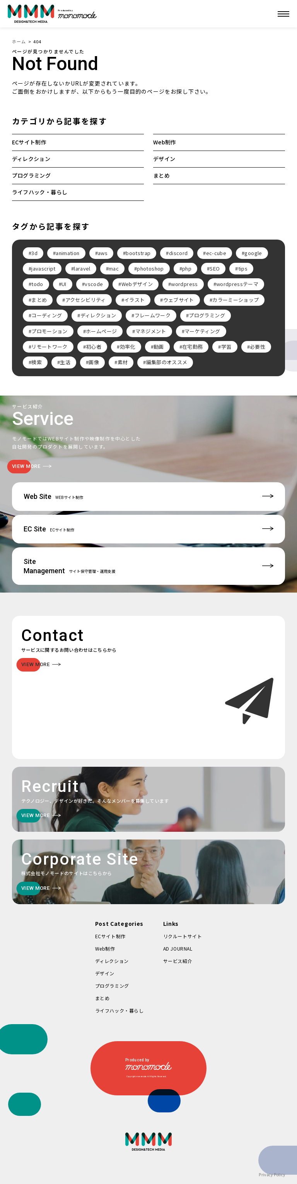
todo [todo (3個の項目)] (37, 284)
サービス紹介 (178, 961)
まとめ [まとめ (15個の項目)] (39, 299)
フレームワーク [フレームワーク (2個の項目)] (153, 315)
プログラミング (31, 175)
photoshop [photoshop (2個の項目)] (150, 268)
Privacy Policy (272, 1174)
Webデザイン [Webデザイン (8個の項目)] (137, 284)
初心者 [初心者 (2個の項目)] (93, 346)
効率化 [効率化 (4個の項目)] (127, 346)
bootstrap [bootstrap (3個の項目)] (138, 253)
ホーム (19, 41)
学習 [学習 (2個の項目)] (226, 346)
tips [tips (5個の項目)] (243, 268)
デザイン (164, 159)
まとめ (161, 175)
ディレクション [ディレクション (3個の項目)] (98, 315)
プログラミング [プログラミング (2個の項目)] (207, 315)
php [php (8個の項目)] (186, 268)
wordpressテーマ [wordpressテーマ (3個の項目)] (237, 284)
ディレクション (31, 159)
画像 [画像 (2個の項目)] (94, 362)
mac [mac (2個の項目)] (114, 268)
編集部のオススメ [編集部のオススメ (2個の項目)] (167, 362)
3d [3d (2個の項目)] (34, 253)
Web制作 (164, 142)
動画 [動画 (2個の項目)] (159, 346)
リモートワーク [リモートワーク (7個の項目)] (49, 346)
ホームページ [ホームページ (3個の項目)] (101, 331)
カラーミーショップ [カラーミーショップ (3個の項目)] (235, 299)
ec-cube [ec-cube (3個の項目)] (216, 253)
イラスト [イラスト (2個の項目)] (134, 299)
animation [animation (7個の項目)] (67, 253)
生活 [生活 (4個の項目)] (65, 362)
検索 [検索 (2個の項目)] (36, 362)
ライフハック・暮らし (40, 192)
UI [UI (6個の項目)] (64, 284)
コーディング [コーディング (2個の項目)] (46, 315)
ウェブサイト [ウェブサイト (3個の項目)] (178, 299)
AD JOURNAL (178, 948)
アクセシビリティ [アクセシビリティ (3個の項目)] (85, 299)
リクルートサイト (182, 936)
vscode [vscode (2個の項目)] (94, 284)
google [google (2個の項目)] (253, 253)
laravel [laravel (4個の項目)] (82, 268)
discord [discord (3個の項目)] (178, 253)
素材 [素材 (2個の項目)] (123, 362)
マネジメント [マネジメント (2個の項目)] (150, 331)
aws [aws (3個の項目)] (103, 253)
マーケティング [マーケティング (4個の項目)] (202, 331)
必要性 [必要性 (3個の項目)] (257, 346)
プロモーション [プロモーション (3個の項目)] (49, 331)
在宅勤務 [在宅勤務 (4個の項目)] (192, 346)
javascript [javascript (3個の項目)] (43, 268)
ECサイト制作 (29, 142)
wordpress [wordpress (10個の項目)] (184, 284)
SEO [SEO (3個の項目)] (215, 268)
